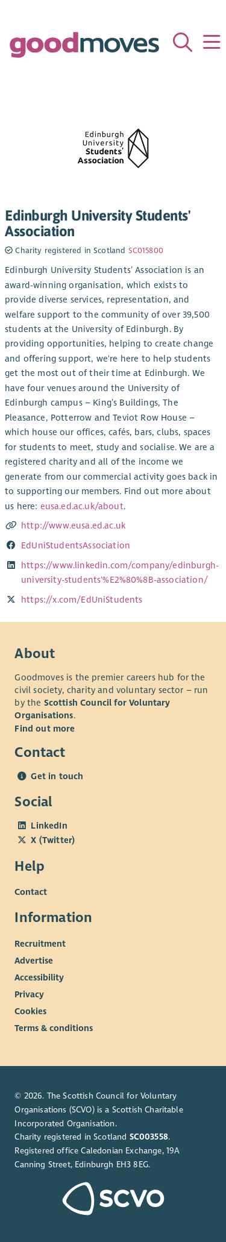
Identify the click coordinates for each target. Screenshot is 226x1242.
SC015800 (145, 251)
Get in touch (57, 776)
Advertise (33, 960)
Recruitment (40, 943)
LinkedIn (49, 825)
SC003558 (149, 1137)
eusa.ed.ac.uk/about (82, 506)
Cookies (30, 1011)
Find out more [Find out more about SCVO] (44, 728)
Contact (30, 891)
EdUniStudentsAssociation (75, 545)
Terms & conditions (53, 1028)
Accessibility (39, 977)
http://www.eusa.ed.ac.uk (73, 525)
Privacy (29, 994)
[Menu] (211, 42)
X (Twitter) (53, 840)
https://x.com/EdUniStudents (81, 599)
